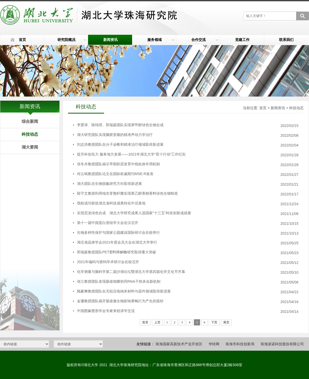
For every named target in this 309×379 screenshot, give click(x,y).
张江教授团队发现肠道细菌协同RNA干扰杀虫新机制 (118, 281)
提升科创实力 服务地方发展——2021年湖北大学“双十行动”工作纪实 (131, 154)
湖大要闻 (30, 147)
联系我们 (286, 40)
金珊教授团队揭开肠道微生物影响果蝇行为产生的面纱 (120, 301)
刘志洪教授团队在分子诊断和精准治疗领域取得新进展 (120, 144)
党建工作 (242, 40)
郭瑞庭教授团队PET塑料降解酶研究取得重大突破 (116, 252)
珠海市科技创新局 (240, 344)
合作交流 (204, 40)
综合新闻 (30, 121)
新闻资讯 (116, 40)
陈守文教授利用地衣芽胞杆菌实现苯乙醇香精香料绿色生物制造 (127, 193)
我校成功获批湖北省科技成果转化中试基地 (111, 203)
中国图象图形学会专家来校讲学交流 (106, 311)
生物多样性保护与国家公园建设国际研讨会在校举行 (118, 232)
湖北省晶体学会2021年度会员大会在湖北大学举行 (117, 242)
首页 (22, 40)
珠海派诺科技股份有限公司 (282, 344)
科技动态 (30, 134)
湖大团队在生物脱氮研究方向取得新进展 (109, 184)
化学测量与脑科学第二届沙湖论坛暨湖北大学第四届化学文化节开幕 (131, 272)
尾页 (226, 322)
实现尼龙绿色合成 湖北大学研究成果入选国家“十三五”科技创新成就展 (134, 213)
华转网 (214, 344)
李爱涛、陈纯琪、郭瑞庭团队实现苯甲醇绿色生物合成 (120, 125)
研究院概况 (71, 40)
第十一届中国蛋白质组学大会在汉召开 (107, 223)
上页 (157, 322)
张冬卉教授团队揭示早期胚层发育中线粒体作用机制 (118, 164)
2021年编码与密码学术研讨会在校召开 (108, 262)
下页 (214, 322)
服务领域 (160, 40)
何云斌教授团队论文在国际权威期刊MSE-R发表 (115, 174)
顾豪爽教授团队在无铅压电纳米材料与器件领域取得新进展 (124, 291)
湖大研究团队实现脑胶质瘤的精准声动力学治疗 (115, 135)
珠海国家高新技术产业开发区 (179, 344)
